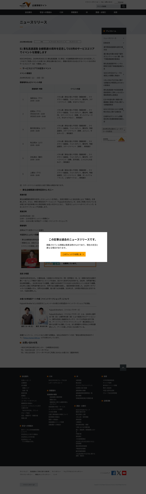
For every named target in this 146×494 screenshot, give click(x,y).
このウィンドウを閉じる (72, 254)
